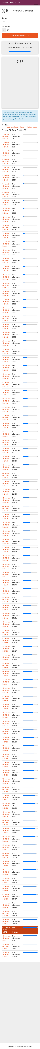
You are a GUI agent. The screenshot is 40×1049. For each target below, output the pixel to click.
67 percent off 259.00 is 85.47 (5, 682)
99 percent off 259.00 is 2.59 (5, 946)
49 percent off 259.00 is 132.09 (5, 533)
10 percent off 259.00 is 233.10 (5, 211)
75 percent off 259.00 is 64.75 (5, 748)
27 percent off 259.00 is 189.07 (5, 351)
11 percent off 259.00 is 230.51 (5, 219)
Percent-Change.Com (11, 3)
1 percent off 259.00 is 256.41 (5, 137)
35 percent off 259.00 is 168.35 (5, 417)
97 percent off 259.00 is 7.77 (6, 930)
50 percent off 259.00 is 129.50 (5, 541)
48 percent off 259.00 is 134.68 (5, 525)
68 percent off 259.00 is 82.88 (5, 690)
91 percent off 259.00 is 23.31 (5, 880)
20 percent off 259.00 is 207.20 (5, 294)
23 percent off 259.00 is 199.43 (5, 318)
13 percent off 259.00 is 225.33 (5, 236)
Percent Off (6, 26)
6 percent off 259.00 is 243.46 (5, 178)
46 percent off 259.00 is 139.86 (5, 508)
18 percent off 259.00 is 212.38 (5, 277)
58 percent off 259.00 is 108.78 (5, 608)
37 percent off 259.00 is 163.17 (5, 434)
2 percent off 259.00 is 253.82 (5, 145)
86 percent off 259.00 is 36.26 (5, 839)
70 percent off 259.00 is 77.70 (5, 707)
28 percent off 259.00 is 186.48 (5, 360)
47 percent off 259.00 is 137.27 (5, 517)
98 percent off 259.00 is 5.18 (5, 938)
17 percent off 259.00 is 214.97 (5, 269)
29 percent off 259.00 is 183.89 (5, 368)
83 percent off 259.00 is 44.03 (5, 814)
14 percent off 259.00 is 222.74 (5, 244)
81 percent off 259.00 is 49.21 (5, 798)
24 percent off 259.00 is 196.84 (5, 327)
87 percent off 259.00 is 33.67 (5, 847)
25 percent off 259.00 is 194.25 (5, 335)
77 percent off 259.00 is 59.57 (5, 765)
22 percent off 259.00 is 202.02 (5, 310)
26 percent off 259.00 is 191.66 (5, 343)
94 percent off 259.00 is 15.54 (5, 905)
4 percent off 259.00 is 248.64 (5, 161)
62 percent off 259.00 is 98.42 (5, 641)
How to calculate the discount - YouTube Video (21, 127)
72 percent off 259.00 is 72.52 (5, 723)
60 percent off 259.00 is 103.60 (5, 624)
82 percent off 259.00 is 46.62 (5, 806)
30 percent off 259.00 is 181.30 (5, 376)
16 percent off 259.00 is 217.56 (5, 260)
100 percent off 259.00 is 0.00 (6, 955)
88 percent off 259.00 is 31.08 (5, 855)
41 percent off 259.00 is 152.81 (5, 467)
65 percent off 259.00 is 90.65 (5, 665)
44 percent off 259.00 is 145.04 (5, 492)
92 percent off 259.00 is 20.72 (5, 889)
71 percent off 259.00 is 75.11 (5, 715)
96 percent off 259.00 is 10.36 (5, 922)
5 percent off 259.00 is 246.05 (5, 170)
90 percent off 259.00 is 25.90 (5, 872)
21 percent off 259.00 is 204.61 (5, 302)
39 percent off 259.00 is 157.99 (5, 451)
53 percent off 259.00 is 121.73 (5, 566)
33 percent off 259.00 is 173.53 (5, 401)
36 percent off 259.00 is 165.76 (5, 426)
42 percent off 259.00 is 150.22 (5, 475)
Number (4, 18)
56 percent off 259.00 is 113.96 (5, 591)
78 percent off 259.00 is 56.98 (5, 773)
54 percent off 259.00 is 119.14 (5, 575)
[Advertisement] (20, 88)
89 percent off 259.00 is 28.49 (5, 864)
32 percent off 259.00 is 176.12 (5, 393)
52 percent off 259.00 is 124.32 (5, 558)
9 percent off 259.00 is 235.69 (5, 203)
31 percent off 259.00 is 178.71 (5, 384)
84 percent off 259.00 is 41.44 (5, 822)
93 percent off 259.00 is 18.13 (5, 897)
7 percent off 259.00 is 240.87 (5, 186)
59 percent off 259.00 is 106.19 (5, 616)
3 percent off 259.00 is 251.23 (5, 153)
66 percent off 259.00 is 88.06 (5, 674)
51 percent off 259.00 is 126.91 (5, 550)
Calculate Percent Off (20, 35)
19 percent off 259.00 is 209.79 (5, 285)
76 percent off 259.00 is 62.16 (5, 756)
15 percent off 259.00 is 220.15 (5, 252)
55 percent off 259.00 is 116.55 (5, 583)
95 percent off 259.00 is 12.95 (5, 913)
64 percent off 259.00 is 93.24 (5, 657)
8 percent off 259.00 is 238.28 (5, 194)
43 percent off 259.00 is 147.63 (5, 484)
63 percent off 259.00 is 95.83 (5, 649)
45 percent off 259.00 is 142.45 (5, 500)
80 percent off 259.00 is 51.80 (5, 789)
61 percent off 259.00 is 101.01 (5, 632)
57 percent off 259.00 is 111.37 (5, 599)
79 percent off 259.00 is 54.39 (5, 781)
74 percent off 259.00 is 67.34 (5, 740)
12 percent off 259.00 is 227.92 (5, 227)
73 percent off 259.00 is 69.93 (5, 732)
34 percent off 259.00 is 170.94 (5, 409)
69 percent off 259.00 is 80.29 (5, 698)
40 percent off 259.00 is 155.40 (5, 459)
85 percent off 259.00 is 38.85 (5, 831)
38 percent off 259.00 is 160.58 (5, 442)
